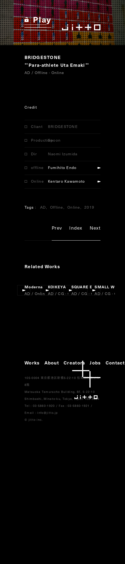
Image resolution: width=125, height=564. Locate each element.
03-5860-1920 (44, 405)
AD (43, 207)
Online (73, 207)
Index (75, 228)
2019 (89, 207)
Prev (57, 228)
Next (95, 228)
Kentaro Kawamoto (66, 181)
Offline (56, 207)
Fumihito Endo (62, 167)
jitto (86, 380)
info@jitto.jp (47, 412)
